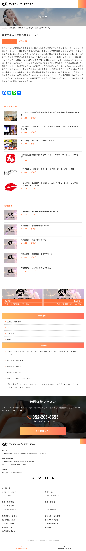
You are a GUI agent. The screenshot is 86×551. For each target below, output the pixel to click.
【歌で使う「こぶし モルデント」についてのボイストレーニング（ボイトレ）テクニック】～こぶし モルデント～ (42, 386)
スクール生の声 (8, 505)
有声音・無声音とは (15, 366)
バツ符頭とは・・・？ (16, 360)
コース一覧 (6, 488)
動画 (9, 339)
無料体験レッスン (43, 431)
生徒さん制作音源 (14, 321)
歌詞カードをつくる (15, 372)
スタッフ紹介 (50, 502)
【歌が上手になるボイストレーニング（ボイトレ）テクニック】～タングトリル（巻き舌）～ (42, 353)
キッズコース (6, 495)
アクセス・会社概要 (52, 516)
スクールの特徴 (8, 502)
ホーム (4, 28)
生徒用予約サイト (52, 523)
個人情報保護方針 (9, 531)
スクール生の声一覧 (9, 509)
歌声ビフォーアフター (10, 516)
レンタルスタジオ (52, 520)
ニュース (10, 333)
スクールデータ (50, 509)
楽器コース (49, 492)
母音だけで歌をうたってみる (18, 378)
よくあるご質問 (8, 523)
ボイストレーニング (9, 492)
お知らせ (12, 28)
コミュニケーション (52, 495)
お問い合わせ (7, 527)
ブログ (20, 28)
